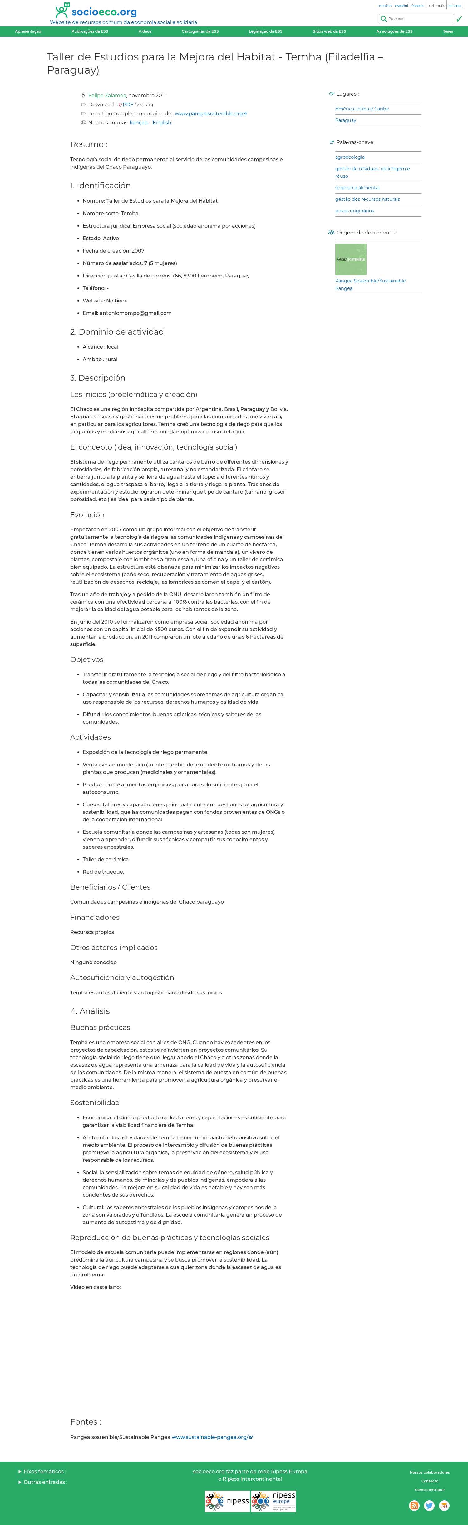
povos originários (354, 211)
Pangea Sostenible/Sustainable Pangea (370, 284)
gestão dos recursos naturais (367, 199)
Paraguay (345, 120)
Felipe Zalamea (107, 96)
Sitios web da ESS (329, 31)
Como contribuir (430, 1490)
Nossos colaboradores (430, 1472)
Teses (448, 31)
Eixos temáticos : (45, 1471)
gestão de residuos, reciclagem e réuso (372, 172)
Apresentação (28, 31)
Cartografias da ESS (200, 31)
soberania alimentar (357, 188)
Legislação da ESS (266, 31)
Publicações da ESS (89, 31)
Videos (145, 31)
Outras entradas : (45, 1482)
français (139, 123)
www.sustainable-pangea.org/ (210, 1437)
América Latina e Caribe (362, 109)
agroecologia (350, 157)
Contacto (429, 1481)
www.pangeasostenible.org (209, 114)
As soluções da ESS (395, 31)
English (162, 123)
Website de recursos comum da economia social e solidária (123, 22)
